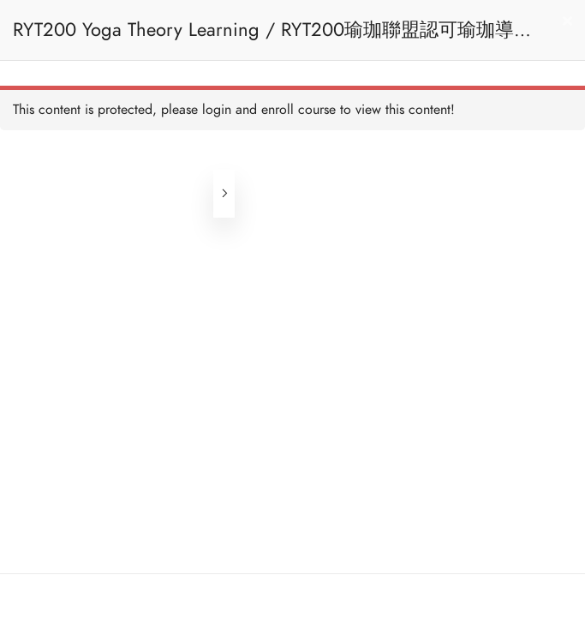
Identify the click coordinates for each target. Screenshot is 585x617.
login (216, 109)
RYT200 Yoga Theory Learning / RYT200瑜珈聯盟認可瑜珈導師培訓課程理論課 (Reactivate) (273, 38)
